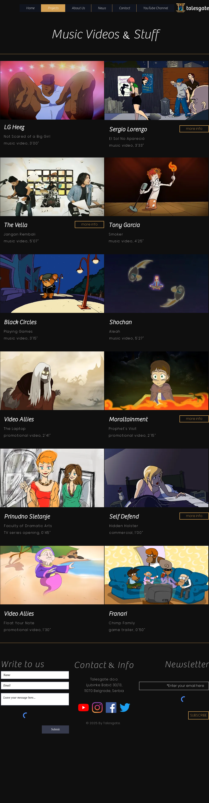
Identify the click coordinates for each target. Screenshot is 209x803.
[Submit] (55, 729)
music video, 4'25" (126, 241)
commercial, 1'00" (126, 532)
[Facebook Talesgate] (111, 707)
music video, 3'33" (126, 145)
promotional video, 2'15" (132, 435)
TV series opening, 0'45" (27, 532)
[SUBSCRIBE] (198, 715)
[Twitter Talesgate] (125, 707)
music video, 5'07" (21, 241)
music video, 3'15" (21, 338)
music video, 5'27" (126, 338)
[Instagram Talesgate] (97, 707)
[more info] (194, 128)
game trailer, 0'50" (127, 629)
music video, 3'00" (21, 143)
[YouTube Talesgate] (83, 707)
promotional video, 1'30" (27, 629)
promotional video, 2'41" (27, 435)
